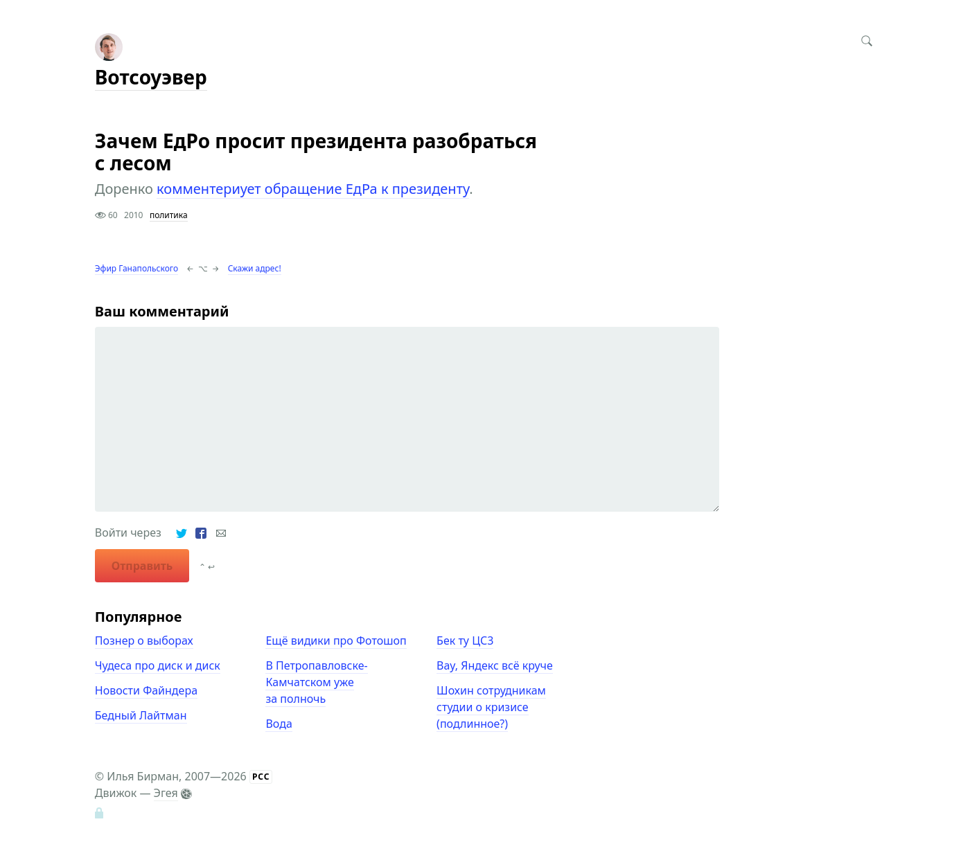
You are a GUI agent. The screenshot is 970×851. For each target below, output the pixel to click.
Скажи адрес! (254, 268)
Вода (278, 723)
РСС (261, 776)
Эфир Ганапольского (136, 268)
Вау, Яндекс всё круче (494, 665)
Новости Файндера (146, 690)
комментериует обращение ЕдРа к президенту (313, 188)
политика (169, 215)
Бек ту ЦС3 (464, 640)
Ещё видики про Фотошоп (335, 640)
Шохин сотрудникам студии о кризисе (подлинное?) (491, 707)
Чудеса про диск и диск (157, 665)
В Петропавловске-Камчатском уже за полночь (316, 682)
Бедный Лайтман (141, 715)
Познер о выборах (144, 640)
